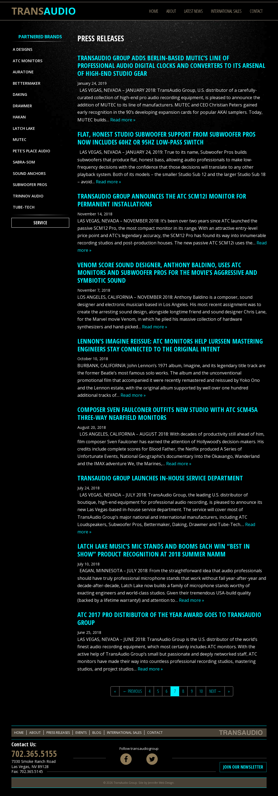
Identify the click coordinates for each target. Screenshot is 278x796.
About (171, 11)
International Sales (226, 11)
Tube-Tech (23, 207)
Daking (20, 94)
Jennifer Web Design (161, 783)
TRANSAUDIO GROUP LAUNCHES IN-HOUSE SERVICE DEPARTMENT (160, 477)
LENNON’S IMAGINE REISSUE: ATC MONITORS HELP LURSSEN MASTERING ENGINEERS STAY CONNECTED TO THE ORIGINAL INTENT (170, 344)
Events (81, 732)
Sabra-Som (24, 162)
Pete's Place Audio (31, 150)
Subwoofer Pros (30, 184)
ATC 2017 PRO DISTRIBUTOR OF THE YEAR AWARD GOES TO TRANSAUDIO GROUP (169, 618)
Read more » (122, 120)
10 (201, 691)
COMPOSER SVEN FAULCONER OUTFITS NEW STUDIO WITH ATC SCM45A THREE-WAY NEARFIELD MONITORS (167, 413)
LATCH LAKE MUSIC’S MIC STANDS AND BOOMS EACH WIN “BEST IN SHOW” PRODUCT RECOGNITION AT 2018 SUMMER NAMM (163, 550)
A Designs (22, 49)
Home (153, 11)
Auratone (23, 71)
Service (40, 223)
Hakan (19, 116)
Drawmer (22, 105)
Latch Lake (24, 128)
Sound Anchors (29, 173)
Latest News (193, 11)
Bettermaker (26, 83)
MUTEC (19, 139)
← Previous (132, 691)
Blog (96, 732)
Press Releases (58, 732)
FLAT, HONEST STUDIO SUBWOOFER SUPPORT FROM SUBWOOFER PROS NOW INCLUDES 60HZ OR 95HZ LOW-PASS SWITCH (166, 138)
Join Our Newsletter (243, 767)
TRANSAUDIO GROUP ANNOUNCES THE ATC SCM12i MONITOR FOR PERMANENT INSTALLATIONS (161, 199)
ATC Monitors (27, 60)
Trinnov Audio (28, 196)
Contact (256, 11)
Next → (215, 691)
